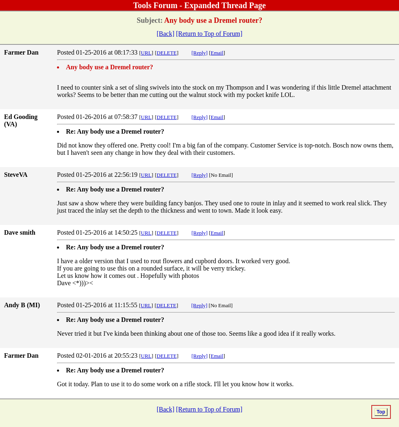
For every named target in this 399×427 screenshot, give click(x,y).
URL (146, 53)
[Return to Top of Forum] (209, 33)
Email (217, 53)
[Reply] (199, 53)
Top (381, 412)
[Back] (166, 33)
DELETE (167, 53)
